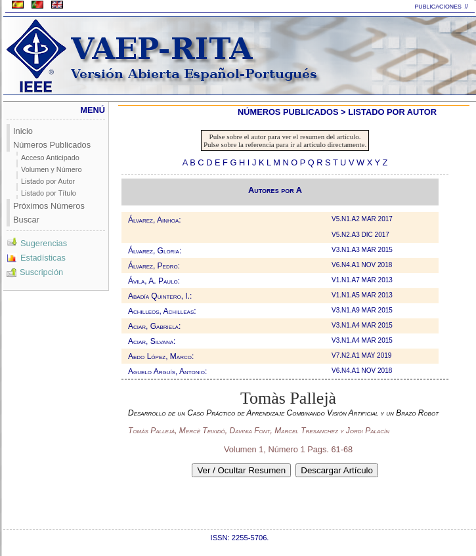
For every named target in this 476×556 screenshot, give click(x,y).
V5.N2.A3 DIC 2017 (361, 234)
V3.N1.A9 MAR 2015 (363, 310)
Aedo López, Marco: (161, 356)
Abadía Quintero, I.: (160, 296)
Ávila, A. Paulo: (154, 281)
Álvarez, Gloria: (154, 250)
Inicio (23, 131)
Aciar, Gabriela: (154, 326)
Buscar (26, 220)
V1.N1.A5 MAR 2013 (363, 295)
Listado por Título (48, 193)
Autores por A (275, 190)
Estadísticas (36, 258)
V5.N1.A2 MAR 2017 (363, 219)
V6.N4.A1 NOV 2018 (363, 264)
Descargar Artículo (337, 470)
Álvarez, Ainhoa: (154, 220)
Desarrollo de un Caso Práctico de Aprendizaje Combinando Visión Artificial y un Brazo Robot (283, 412)
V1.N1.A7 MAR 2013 (363, 280)
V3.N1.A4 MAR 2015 (363, 325)
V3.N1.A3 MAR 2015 (363, 249)
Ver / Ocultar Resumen (241, 470)
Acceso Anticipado (50, 157)
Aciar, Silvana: (151, 341)
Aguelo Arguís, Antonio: (167, 371)
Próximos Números (49, 206)
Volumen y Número (51, 169)
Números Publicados (52, 145)
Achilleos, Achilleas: (162, 311)
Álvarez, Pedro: (154, 265)
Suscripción (35, 272)
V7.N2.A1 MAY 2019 (362, 355)
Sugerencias (37, 243)
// (467, 6)
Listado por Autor (48, 181)
